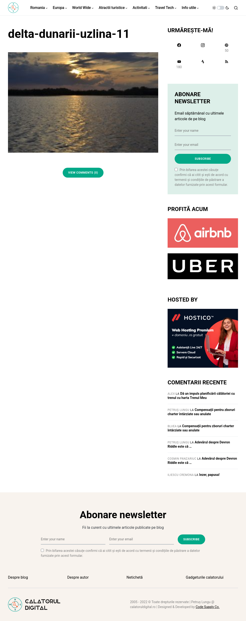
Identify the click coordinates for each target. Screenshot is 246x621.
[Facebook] (179, 48)
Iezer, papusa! (209, 475)
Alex (171, 393)
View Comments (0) (83, 172)
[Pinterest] (226, 48)
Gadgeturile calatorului (205, 577)
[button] (220, 8)
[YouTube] (179, 64)
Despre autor (78, 577)
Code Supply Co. (207, 607)
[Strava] (203, 64)
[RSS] (226, 64)
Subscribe (203, 158)
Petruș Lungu (178, 410)
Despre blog (18, 577)
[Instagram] (203, 48)
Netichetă (135, 577)
